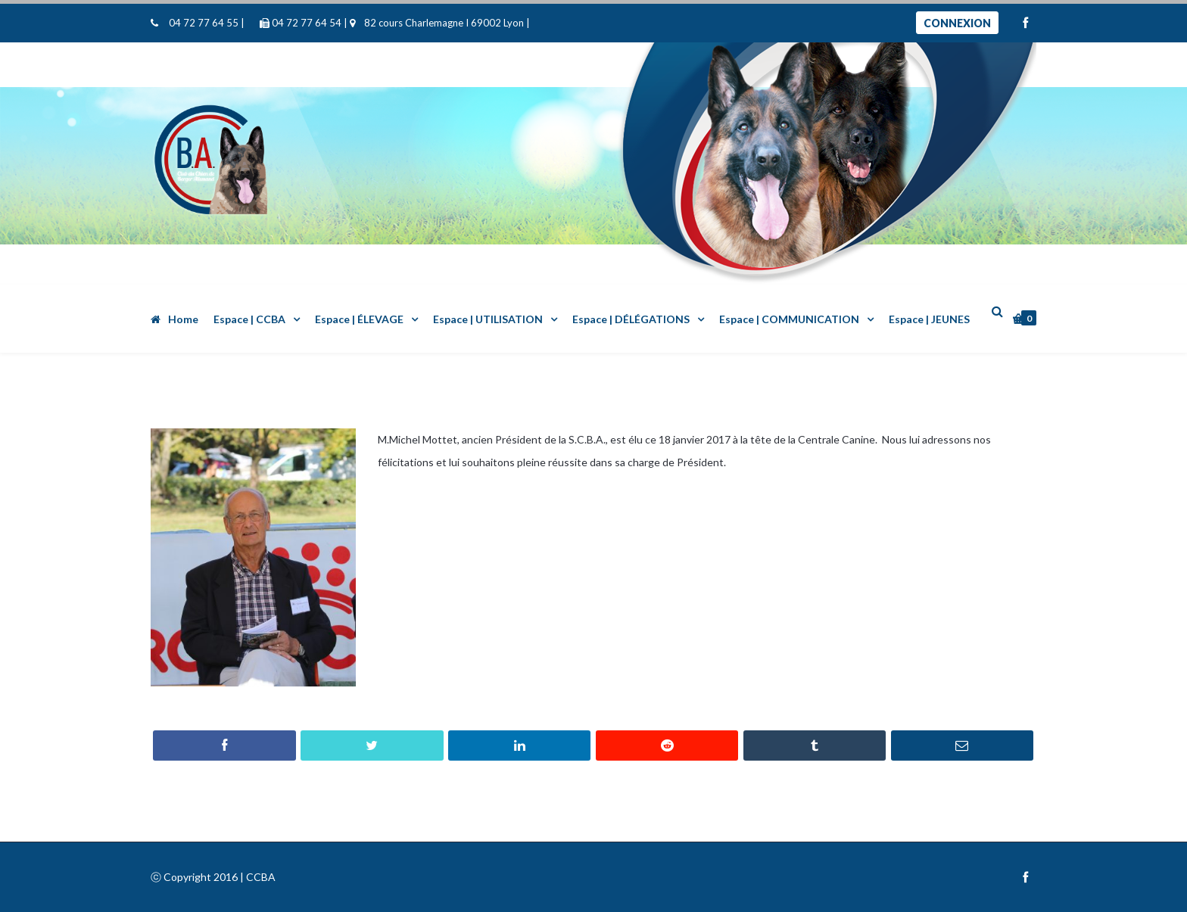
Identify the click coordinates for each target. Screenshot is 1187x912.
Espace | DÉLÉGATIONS (631, 319)
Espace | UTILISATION (488, 319)
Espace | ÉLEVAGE (359, 319)
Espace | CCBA (249, 319)
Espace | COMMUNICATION (789, 319)
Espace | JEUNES (929, 319)
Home (174, 319)
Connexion (957, 23)
